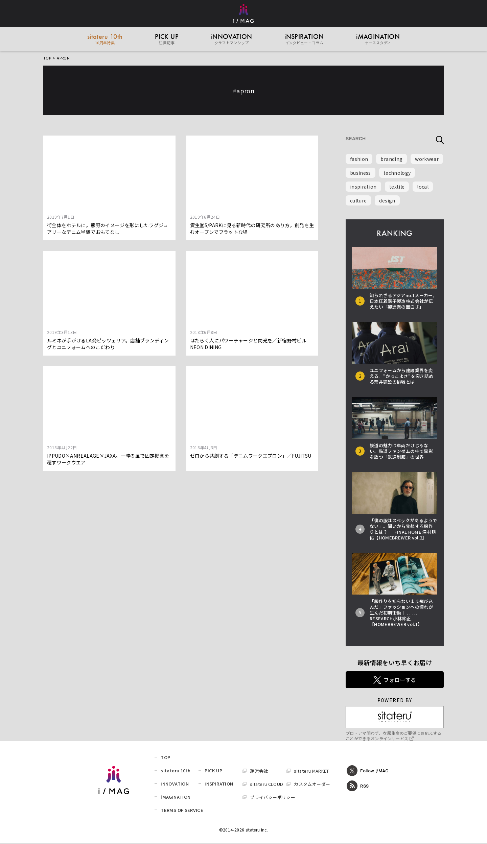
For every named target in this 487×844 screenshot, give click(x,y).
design (387, 201)
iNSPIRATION (219, 784)
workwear (427, 159)
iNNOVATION (175, 784)
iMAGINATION (175, 797)
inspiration (363, 187)
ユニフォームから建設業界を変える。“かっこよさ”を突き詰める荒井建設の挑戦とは (401, 377)
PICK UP (213, 771)
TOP (47, 58)
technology (397, 173)
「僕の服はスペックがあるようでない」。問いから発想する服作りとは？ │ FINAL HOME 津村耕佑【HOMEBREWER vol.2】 (403, 529)
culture (358, 201)
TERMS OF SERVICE (182, 810)
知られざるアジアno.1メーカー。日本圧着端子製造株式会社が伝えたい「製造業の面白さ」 (403, 302)
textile (396, 187)
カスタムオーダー (312, 784)
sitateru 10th (175, 771)
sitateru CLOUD (266, 784)
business (360, 173)
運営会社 (259, 771)
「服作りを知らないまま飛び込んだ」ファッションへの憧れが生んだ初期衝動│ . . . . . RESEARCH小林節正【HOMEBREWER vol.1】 (401, 613)
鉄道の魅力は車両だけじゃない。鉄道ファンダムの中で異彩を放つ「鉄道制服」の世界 (401, 452)
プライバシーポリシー (272, 798)
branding (391, 159)
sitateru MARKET (311, 771)
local (422, 187)
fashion (359, 159)
